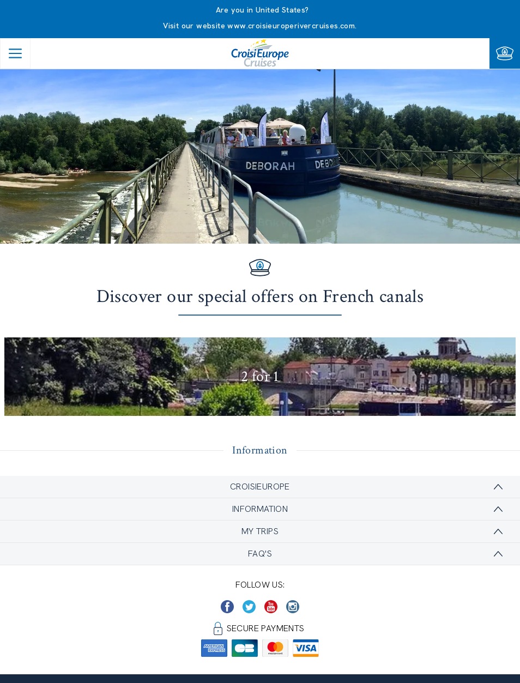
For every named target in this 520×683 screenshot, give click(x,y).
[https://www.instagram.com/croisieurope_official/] (292, 606)
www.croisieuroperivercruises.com (291, 26)
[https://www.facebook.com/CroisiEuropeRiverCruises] (227, 606)
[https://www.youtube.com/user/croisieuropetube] (270, 606)
